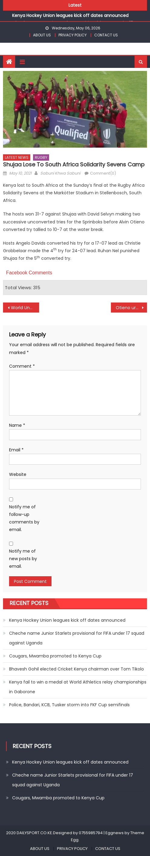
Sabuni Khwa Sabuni (60, 173)
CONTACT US (106, 35)
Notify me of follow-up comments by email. (24, 518)
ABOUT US (42, 35)
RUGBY (41, 157)
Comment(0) (103, 173)
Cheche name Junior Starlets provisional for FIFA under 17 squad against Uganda (76, 638)
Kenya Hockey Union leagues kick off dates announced (70, 15)
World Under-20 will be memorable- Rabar (25, 308)
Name (17, 425)
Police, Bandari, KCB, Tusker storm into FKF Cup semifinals (69, 705)
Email (16, 450)
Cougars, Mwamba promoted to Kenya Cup (55, 656)
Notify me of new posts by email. (23, 558)
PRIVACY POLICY (72, 35)
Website (17, 474)
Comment (22, 366)
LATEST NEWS (16, 157)
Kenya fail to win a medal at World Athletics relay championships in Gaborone (77, 687)
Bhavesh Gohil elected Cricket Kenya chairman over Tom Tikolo (76, 669)
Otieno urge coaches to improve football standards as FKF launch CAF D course (131, 308)
